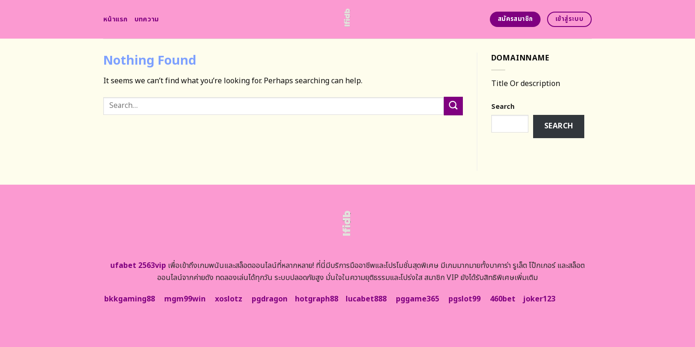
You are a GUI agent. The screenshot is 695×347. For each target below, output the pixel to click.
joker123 (539, 299)
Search (503, 107)
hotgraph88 (316, 299)
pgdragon (269, 299)
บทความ (146, 19)
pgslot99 (464, 299)
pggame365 (417, 299)
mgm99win (185, 299)
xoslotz (228, 299)
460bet (502, 299)
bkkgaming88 (129, 299)
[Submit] (453, 106)
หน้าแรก (115, 19)
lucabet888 (366, 299)
